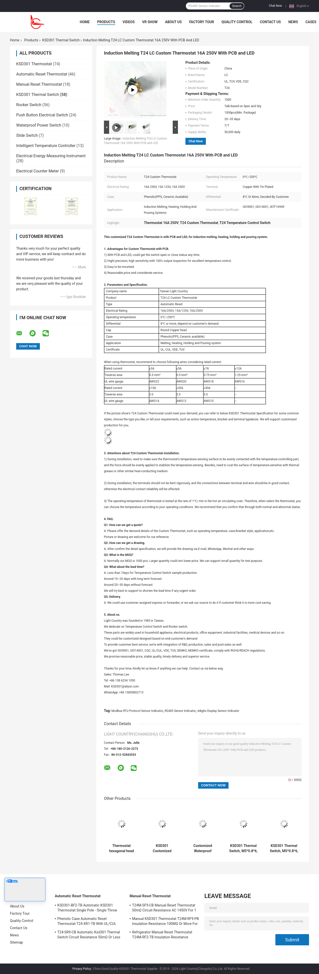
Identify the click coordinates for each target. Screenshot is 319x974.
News (293, 22)
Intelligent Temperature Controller (46, 145)
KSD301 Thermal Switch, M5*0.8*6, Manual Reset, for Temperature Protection (243, 848)
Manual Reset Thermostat (39, 84)
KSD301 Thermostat (34, 64)
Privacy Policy (82, 969)
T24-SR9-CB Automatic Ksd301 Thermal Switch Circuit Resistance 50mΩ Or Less (88, 934)
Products (106, 22)
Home (85, 22)
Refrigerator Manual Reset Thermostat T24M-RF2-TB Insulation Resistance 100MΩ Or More (162, 935)
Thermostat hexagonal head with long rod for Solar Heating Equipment (121, 848)
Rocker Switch (28, 104)
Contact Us (270, 22)
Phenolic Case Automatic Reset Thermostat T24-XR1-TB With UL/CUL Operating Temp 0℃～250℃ (86, 922)
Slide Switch (27, 135)
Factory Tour (201, 22)
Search (236, 6)
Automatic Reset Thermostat (41, 74)
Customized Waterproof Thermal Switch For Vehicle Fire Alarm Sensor (202, 848)
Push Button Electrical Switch (42, 115)
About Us (173, 22)
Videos (129, 22)
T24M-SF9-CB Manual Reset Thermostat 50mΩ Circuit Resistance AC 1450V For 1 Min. (164, 908)
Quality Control (237, 22)
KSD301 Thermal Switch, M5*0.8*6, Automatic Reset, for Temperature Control (284, 848)
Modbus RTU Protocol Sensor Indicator (137, 711)
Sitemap (16, 942)
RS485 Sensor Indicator (180, 711)
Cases (311, 22)
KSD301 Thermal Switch (61, 40)
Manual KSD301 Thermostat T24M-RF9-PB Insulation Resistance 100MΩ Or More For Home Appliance (165, 922)
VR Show (150, 22)
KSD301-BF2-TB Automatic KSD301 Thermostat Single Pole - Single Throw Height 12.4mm (87, 908)
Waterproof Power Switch (38, 125)
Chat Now (275, 5)
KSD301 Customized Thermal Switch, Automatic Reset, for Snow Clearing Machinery (162, 848)
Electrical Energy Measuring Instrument (50, 155)
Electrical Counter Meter (37, 171)
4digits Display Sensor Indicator (218, 711)
